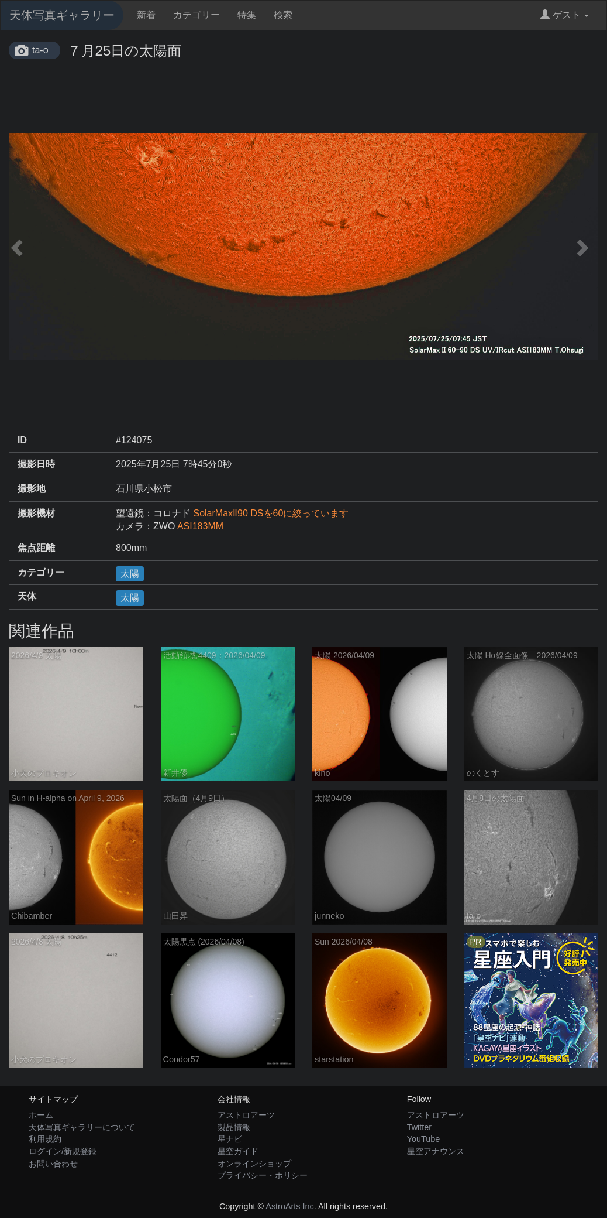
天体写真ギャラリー (62, 15)
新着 (146, 15)
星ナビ (230, 1139)
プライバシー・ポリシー (263, 1175)
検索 (283, 15)
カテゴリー (196, 15)
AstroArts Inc (289, 1206)
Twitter (419, 1127)
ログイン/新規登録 (62, 1151)
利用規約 (45, 1139)
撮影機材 (36, 513)
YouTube (423, 1139)
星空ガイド (238, 1151)
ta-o (40, 50)
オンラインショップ (254, 1163)
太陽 (129, 574)
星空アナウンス (435, 1151)
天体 (27, 596)
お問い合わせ (53, 1163)
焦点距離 (36, 548)
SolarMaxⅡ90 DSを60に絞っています (271, 513)
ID (22, 440)
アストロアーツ (246, 1115)
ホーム (41, 1115)
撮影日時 (36, 464)
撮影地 (32, 489)
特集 (246, 15)
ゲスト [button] (564, 15)
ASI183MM (200, 526)
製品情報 (234, 1127)
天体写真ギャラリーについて (82, 1127)
